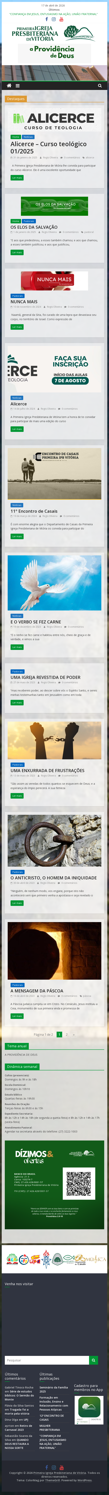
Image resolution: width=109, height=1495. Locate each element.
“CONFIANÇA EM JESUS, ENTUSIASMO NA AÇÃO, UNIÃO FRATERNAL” (53, 14)
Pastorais (29, 221)
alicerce (90, 157)
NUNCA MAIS (24, 301)
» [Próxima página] (74, 1034)
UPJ (26, 1419)
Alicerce (19, 404)
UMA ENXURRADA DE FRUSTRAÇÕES (47, 770)
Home (15, 137)
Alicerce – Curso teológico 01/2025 (49, 147)
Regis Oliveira (51, 157)
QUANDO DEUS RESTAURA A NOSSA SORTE (17, 1444)
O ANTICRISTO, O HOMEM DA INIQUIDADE (54, 878)
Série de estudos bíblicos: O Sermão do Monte (19, 1395)
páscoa (87, 996)
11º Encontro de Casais (34, 511)
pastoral (89, 232)
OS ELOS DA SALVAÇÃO (34, 227)
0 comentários (70, 157)
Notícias (28, 137)
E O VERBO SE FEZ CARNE (36, 622)
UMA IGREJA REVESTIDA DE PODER (45, 677)
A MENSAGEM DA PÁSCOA (37, 991)
